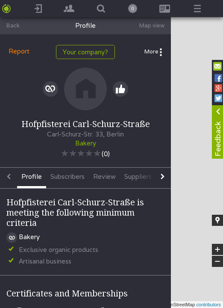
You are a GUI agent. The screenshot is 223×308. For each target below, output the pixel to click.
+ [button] (217, 249)
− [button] (217, 261)
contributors (209, 304)
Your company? (85, 52)
